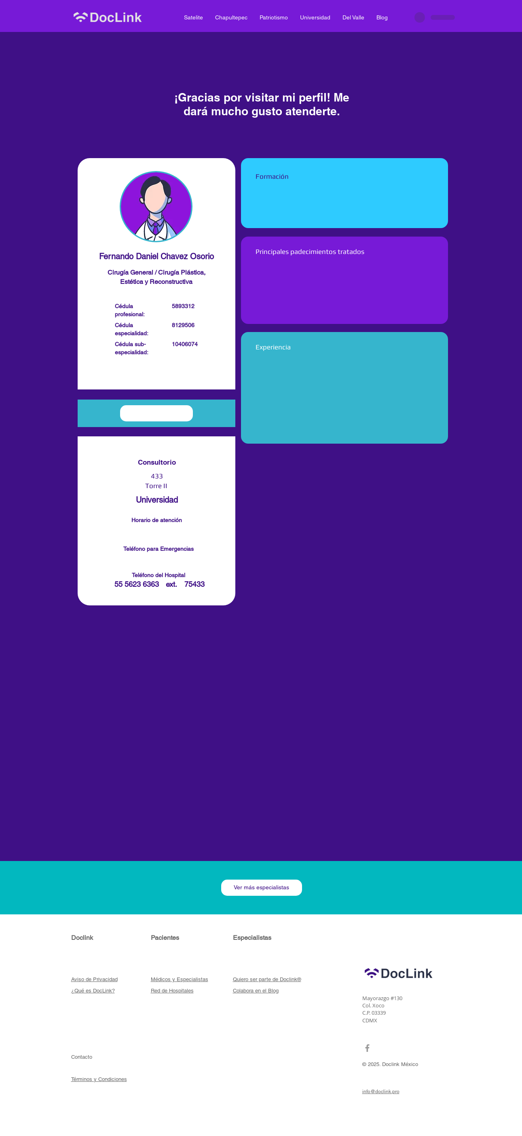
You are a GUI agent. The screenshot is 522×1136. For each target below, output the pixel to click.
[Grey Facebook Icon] (367, 1048)
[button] (156, 374)
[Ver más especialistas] (261, 888)
